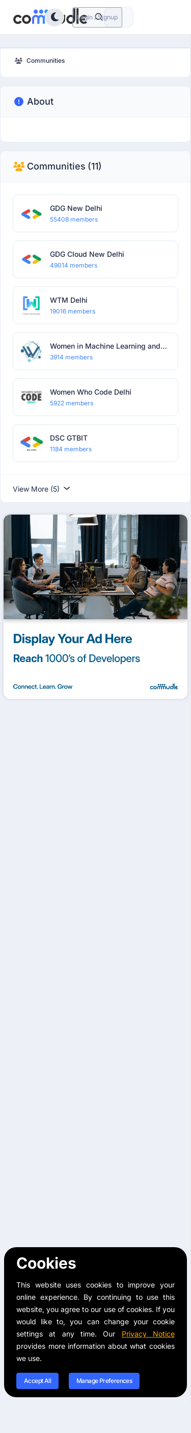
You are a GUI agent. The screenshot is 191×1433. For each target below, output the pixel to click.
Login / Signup (97, 17)
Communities (57, 166)
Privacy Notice (148, 1333)
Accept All (37, 1381)
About (33, 101)
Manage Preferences (104, 1381)
